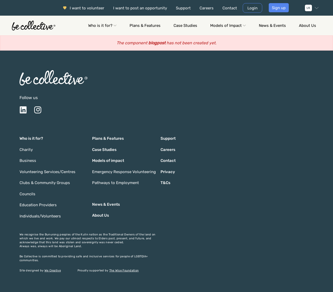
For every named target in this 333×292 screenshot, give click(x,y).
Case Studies (185, 25)
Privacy (168, 171)
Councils (27, 194)
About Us (307, 25)
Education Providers (38, 205)
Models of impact (108, 160)
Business (28, 160)
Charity (26, 149)
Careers (207, 8)
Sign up (279, 7)
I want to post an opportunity (140, 8)
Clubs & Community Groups (45, 182)
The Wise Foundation (124, 270)
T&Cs (165, 182)
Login (252, 8)
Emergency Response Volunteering (124, 171)
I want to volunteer (87, 8)
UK (308, 8)
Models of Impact (228, 25)
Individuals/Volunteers (40, 216)
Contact (229, 8)
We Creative (52, 270)
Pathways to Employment (115, 182)
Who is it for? (102, 25)
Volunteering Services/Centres (47, 171)
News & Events (272, 25)
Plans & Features (145, 25)
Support (183, 8)
